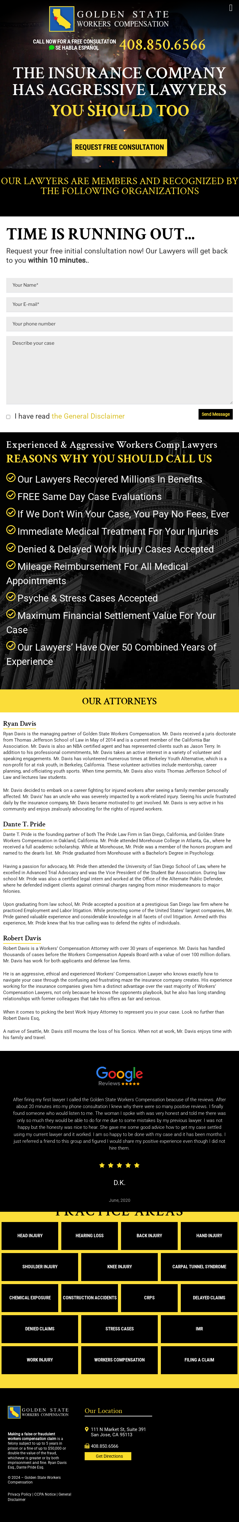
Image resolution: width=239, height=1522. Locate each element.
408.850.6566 (162, 44)
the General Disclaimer (87, 416)
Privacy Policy (19, 1494)
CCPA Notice (45, 1494)
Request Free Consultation (119, 147)
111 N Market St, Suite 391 (118, 1429)
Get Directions (109, 1456)
